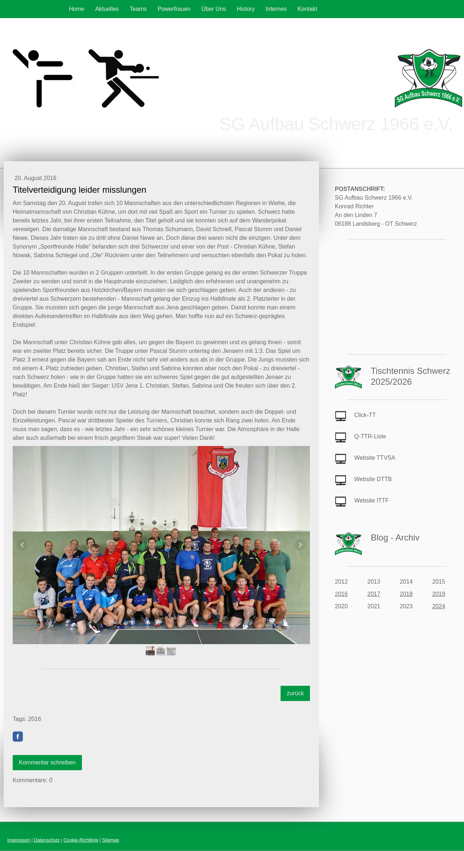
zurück (295, 693)
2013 (373, 582)
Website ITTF (371, 500)
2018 (406, 594)
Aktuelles (107, 9)
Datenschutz (47, 840)
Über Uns (213, 9)
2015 (438, 582)
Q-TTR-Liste (370, 436)
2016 (341, 594)
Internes (276, 9)
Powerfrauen (174, 9)
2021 (373, 606)
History (246, 9)
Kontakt (307, 9)
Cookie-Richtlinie (80, 840)
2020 (341, 606)
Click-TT (365, 415)
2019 (438, 594)
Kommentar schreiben (47, 762)
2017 (373, 594)
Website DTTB (373, 479)
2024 (438, 606)
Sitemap (110, 840)
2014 (406, 582)
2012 (341, 582)
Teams (138, 9)
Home (76, 9)
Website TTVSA (374, 458)
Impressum (18, 840)
